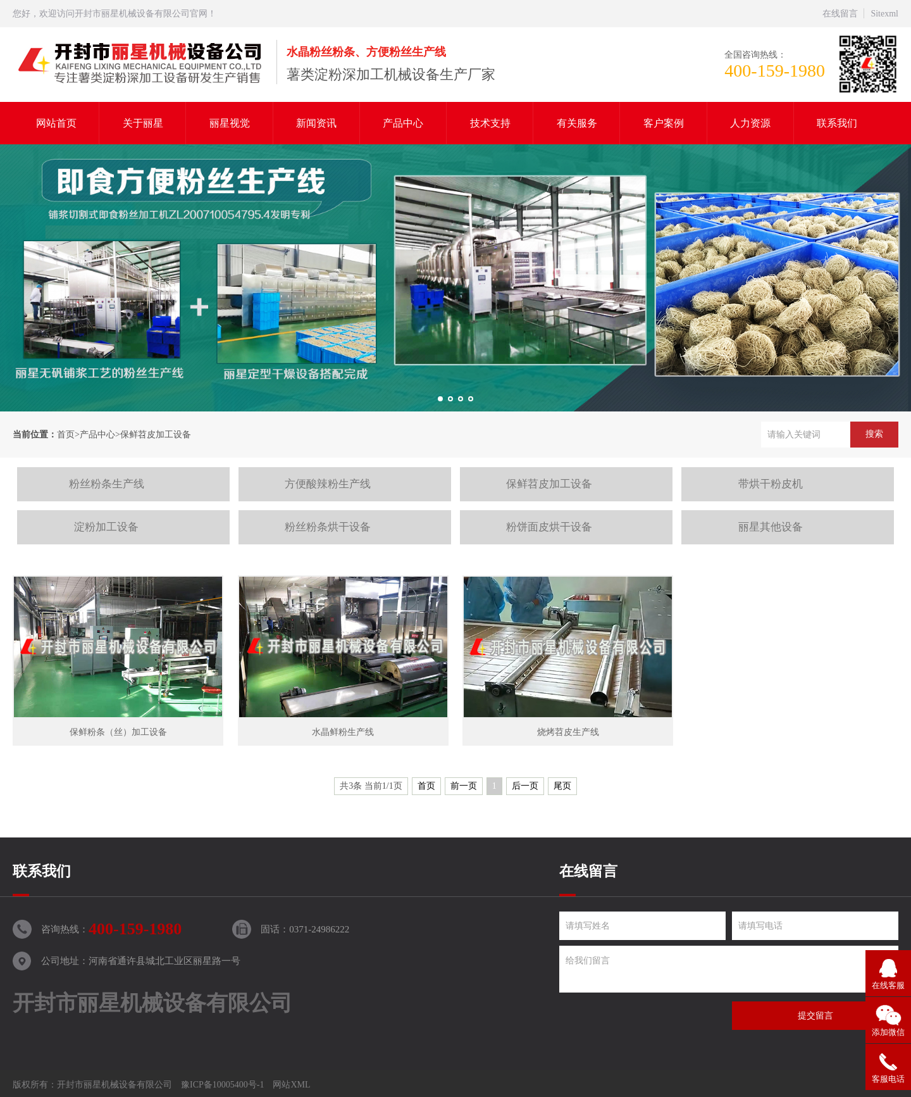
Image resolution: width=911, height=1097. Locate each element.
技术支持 (490, 123)
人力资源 (750, 123)
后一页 (525, 786)
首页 (66, 434)
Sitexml (884, 13)
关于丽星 (143, 123)
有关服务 (577, 123)
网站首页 (56, 123)
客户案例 (663, 123)
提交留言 (815, 1015)
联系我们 (837, 123)
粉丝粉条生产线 (106, 484)
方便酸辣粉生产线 (328, 484)
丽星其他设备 (770, 527)
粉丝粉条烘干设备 (328, 527)
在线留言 (840, 13)
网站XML (291, 1084)
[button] (440, 398)
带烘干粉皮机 (770, 484)
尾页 (562, 786)
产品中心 (403, 123)
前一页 (463, 786)
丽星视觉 (229, 123)
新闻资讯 (316, 123)
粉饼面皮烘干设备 (549, 527)
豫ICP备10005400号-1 (222, 1084)
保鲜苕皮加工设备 (155, 434)
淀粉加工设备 (106, 527)
